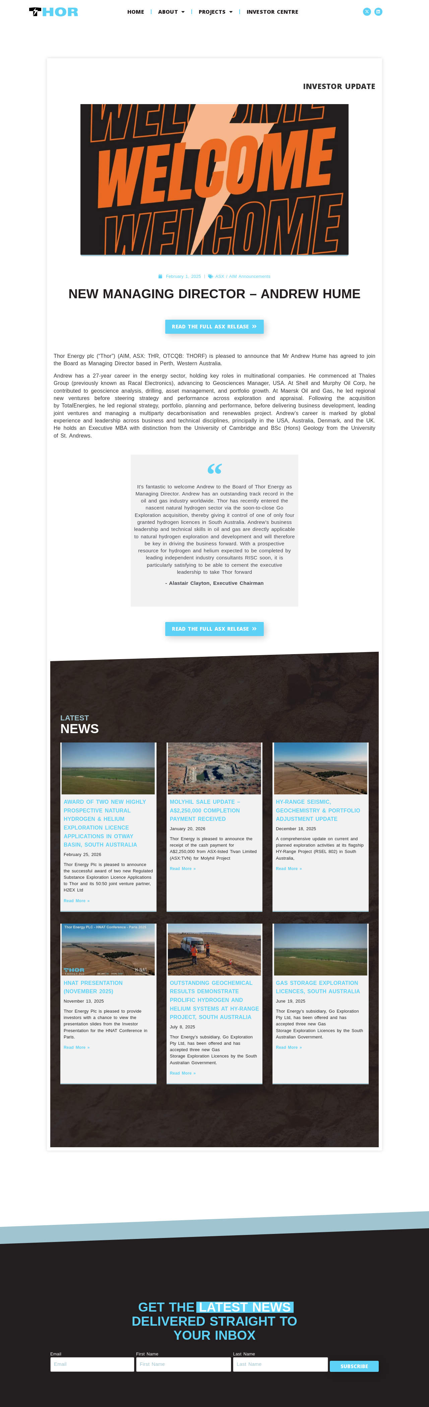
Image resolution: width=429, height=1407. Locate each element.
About (171, 12)
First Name (145, 1359)
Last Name (240, 1359)
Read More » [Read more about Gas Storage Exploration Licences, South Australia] (289, 1053)
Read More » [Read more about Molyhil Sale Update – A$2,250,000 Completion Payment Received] (183, 874)
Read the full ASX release (214, 326)
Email (55, 1359)
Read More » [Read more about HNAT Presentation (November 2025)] (77, 1053)
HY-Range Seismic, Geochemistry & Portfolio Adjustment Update (318, 816)
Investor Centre (272, 11)
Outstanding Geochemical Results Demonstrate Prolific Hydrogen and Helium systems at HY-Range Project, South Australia (214, 1006)
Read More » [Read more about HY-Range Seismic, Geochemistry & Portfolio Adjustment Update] (289, 874)
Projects (216, 12)
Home (135, 11)
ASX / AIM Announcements (243, 276)
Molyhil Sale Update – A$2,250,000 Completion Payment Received (205, 816)
